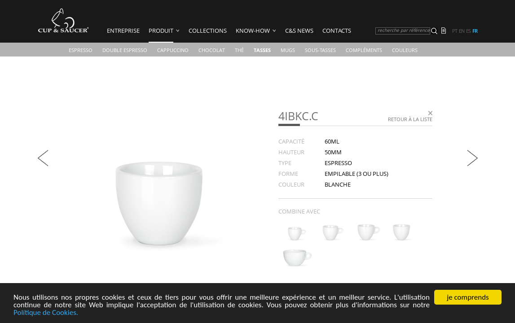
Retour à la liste (410, 119)
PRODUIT (161, 30)
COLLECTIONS (208, 30)
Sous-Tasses (320, 50)
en (461, 31)
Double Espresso (124, 50)
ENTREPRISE (123, 30)
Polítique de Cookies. (45, 313)
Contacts (336, 30)
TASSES (262, 50)
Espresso (80, 50)
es (468, 31)
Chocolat (211, 50)
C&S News (299, 30)
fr (474, 31)
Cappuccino (173, 50)
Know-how (253, 30)
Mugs (288, 50)
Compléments (364, 50)
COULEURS (405, 50)
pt (454, 31)
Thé (239, 50)
